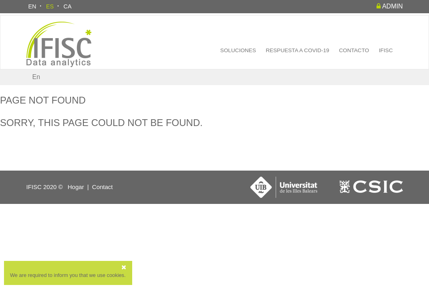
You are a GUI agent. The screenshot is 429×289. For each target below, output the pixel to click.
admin (390, 6)
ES (50, 6)
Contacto (354, 50)
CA (68, 6)
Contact (102, 186)
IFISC (386, 50)
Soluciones (238, 50)
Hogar (76, 186)
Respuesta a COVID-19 (297, 50)
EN (32, 6)
